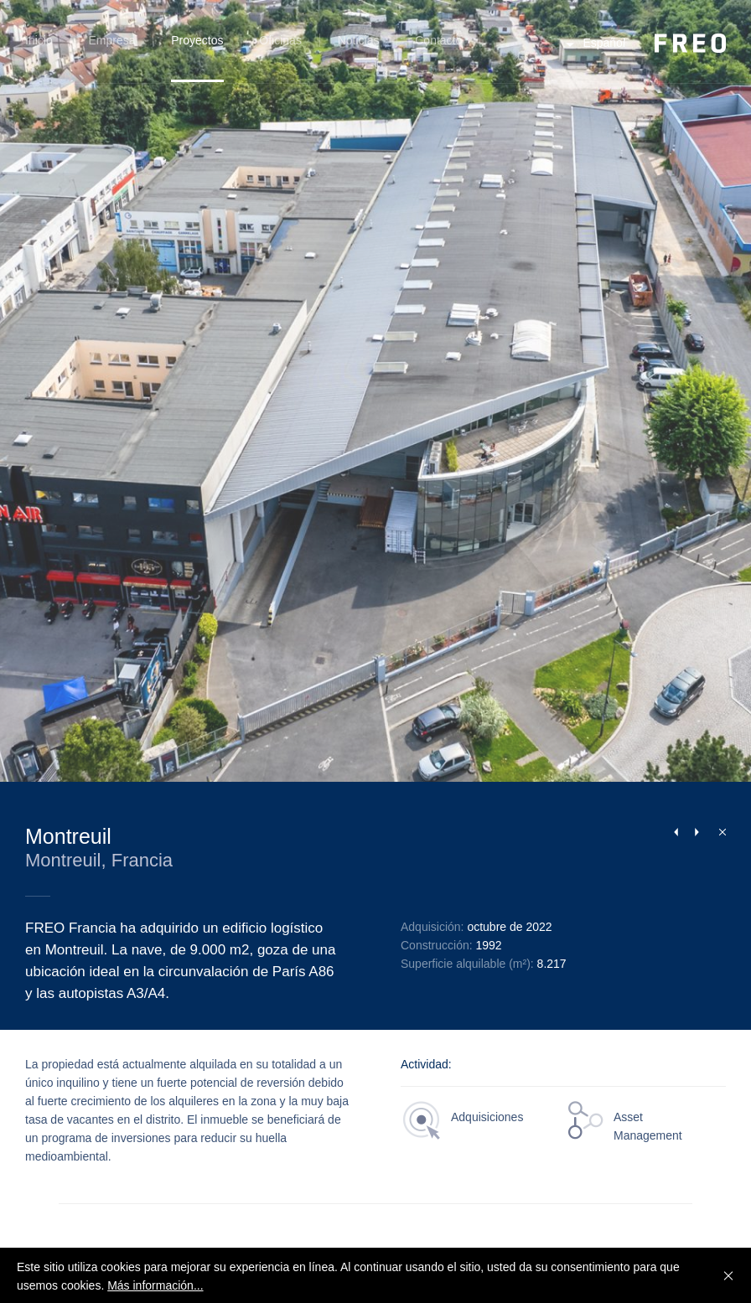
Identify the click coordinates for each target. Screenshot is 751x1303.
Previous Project (675, 832)
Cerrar (719, 831)
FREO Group (690, 43)
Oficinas (280, 40)
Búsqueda (504, 50)
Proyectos (197, 40)
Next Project (696, 832)
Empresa (111, 40)
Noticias (359, 40)
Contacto (438, 40)
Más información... (155, 1285)
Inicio (39, 40)
